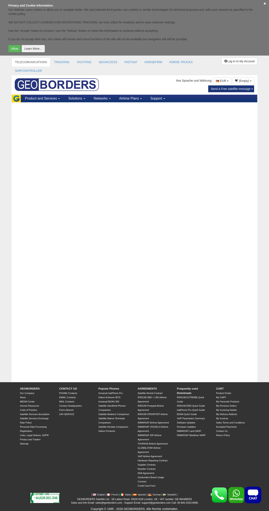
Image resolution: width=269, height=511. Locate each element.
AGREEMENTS (147, 388)
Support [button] (157, 98)
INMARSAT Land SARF (189, 431)
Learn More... (33, 48)
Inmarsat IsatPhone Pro (110, 393)
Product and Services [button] (42, 98)
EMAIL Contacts (67, 397)
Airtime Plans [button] (130, 98)
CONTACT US (68, 388)
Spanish (139, 494)
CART (220, 388)
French (113, 494)
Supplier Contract (147, 464)
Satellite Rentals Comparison (113, 427)
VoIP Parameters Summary (191, 418)
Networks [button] (102, 98)
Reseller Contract (147, 469)
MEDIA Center (27, 401)
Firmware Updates (186, 427)
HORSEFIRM (153, 62)
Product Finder (223, 393)
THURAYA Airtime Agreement (153, 443)
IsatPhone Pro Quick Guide (191, 410)
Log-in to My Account (239, 61)
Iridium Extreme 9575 (109, 397)
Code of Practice (28, 410)
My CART (221, 397)
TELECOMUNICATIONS (31, 62)
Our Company (27, 393)
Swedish (169, 494)
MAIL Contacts (66, 401)
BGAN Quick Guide (187, 414)
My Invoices (222, 418)
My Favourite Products (227, 401)
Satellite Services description (35, 414)
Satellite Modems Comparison (113, 414)
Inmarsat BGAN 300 (108, 401)
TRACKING (61, 62)
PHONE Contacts (68, 393)
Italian (126, 494)
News (23, 397)
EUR (222, 81)
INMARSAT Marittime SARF (191, 435)
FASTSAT (130, 62)
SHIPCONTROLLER (28, 70)
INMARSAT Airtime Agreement (153, 422)
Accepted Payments (226, 427)
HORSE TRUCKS (181, 62)
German (154, 494)
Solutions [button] (76, 98)
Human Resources (29, 406)
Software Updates (186, 422)
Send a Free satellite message (232, 88)
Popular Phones (108, 388)
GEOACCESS (108, 62)
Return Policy (223, 435)
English (99, 494)
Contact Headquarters (70, 406)
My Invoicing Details (226, 410)
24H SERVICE (66, 414)
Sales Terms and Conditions (230, 422)
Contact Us (221, 431)
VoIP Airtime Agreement (150, 456)
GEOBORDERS (30, 388)
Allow (14, 48)
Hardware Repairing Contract (152, 460)
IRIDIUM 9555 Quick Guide (191, 406)
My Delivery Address (226, 414)
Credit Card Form (147, 485)
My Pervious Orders (226, 406)
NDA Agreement (146, 473)
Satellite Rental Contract (150, 393)
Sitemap (24, 443)
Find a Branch (66, 410)
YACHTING (83, 62)
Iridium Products (106, 431)
